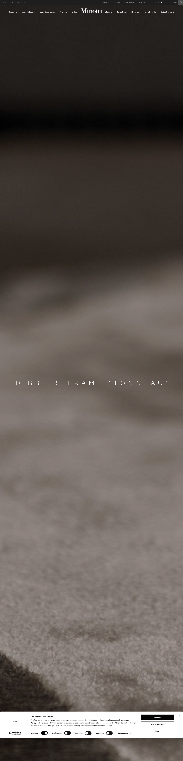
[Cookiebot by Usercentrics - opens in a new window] (15, 756)
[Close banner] (179, 738)
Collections (122, 12)
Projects (63, 12)
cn (18, 2)
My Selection (175, 2)
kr (25, 2)
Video (74, 12)
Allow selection (157, 747)
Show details (122, 756)
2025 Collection (28, 12)
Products (13, 12)
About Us (135, 12)
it (6, 2)
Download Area (128, 2)
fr (12, 2)
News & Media (150, 12)
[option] (91, 383)
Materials (108, 12)
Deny (157, 754)
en (3, 2)
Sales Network (167, 12)
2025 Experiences (47, 12)
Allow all (157, 740)
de (9, 2)
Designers (116, 2)
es (15, 2)
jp (21, 2)
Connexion (105, 2)
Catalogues (142, 2)
